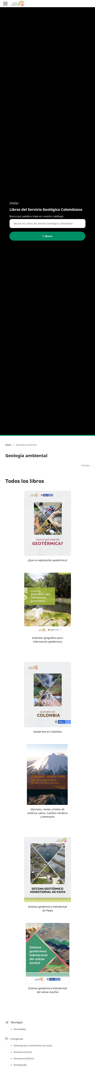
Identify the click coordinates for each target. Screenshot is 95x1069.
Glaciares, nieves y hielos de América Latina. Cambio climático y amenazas (47, 813)
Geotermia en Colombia (47, 731)
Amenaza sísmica (22, 1052)
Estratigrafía (20, 1064)
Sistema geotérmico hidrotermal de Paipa (47, 908)
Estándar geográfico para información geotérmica (47, 639)
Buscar (47, 236)
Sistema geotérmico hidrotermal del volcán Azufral (47, 990)
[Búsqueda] (47, 223)
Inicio (8, 444)
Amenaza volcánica (23, 1058)
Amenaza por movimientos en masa (32, 1045)
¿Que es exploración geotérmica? (48, 560)
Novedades (19, 1029)
